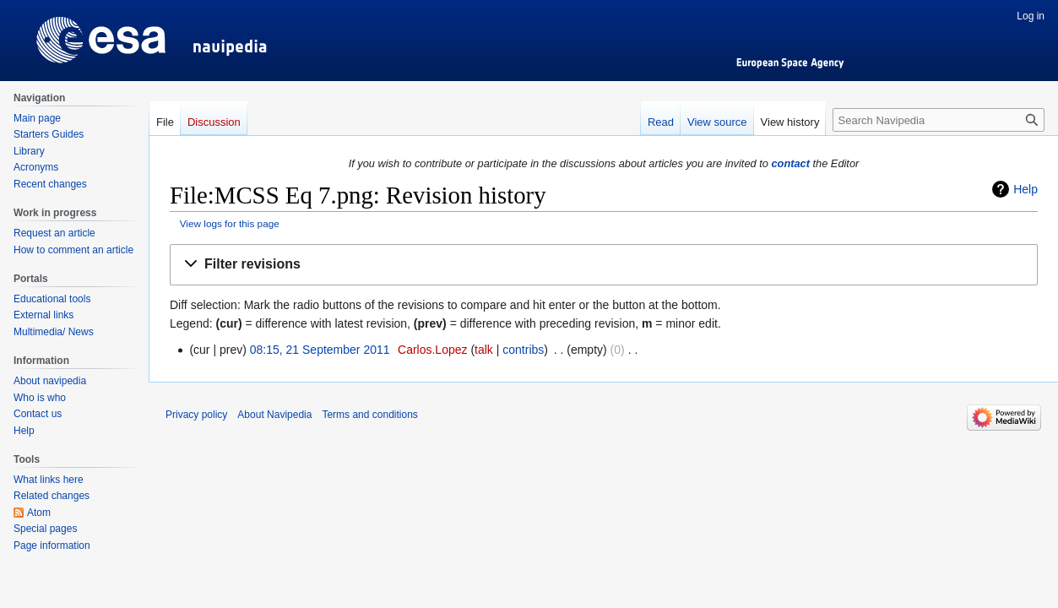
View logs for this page (229, 223)
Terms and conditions (369, 415)
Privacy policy (196, 415)
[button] (603, 264)
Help (1025, 189)
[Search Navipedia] (938, 120)
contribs (523, 349)
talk (484, 349)
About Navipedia (274, 415)
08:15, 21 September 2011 (320, 349)
